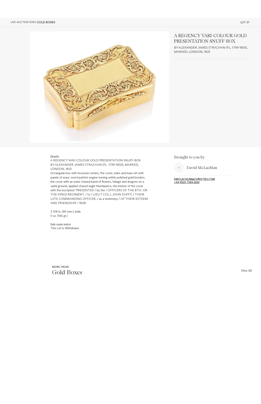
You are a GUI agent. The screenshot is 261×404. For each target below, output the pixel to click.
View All (246, 270)
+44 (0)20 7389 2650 (187, 182)
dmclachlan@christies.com (194, 179)
